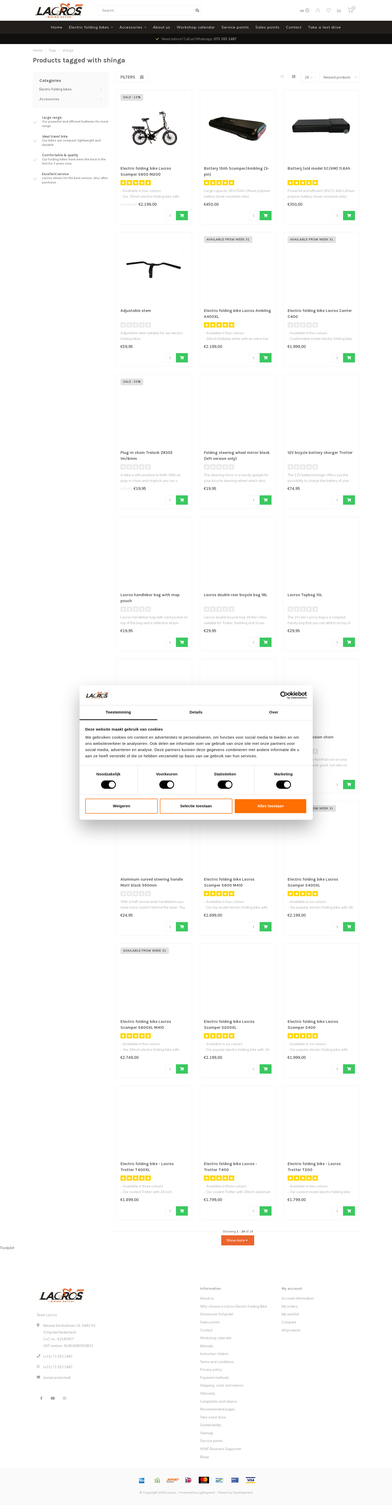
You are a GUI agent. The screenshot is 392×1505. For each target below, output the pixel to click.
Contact (294, 27)
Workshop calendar (196, 27)
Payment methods (214, 1377)
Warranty (207, 1393)
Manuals (206, 1346)
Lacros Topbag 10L (306, 595)
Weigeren (121, 806)
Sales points (267, 27)
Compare (289, 1322)
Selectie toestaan (196, 806)
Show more (237, 1240)
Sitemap (206, 1433)
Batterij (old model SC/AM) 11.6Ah (320, 168)
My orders (290, 1306)
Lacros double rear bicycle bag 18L (237, 595)
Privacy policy (211, 1369)
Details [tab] (196, 712)
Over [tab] (273, 712)
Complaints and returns (218, 1401)
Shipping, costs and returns (222, 1385)
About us (161, 27)
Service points (235, 27)
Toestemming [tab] (118, 712)
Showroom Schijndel (216, 1314)
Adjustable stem (136, 310)
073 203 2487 (225, 39)
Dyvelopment (243, 1492)
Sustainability (210, 1425)
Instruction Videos (214, 1354)
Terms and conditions (217, 1362)
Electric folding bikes (89, 27)
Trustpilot (7, 1248)
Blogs (204, 1457)
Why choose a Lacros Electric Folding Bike (233, 1306)
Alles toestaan (270, 806)
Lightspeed (206, 1492)
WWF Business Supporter (220, 1449)
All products (291, 1330)
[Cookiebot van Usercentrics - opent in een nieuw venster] (284, 695)
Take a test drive (324, 27)
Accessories (130, 27)
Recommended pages (217, 1409)
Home (56, 27)
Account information (298, 1298)
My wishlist (290, 1314)
